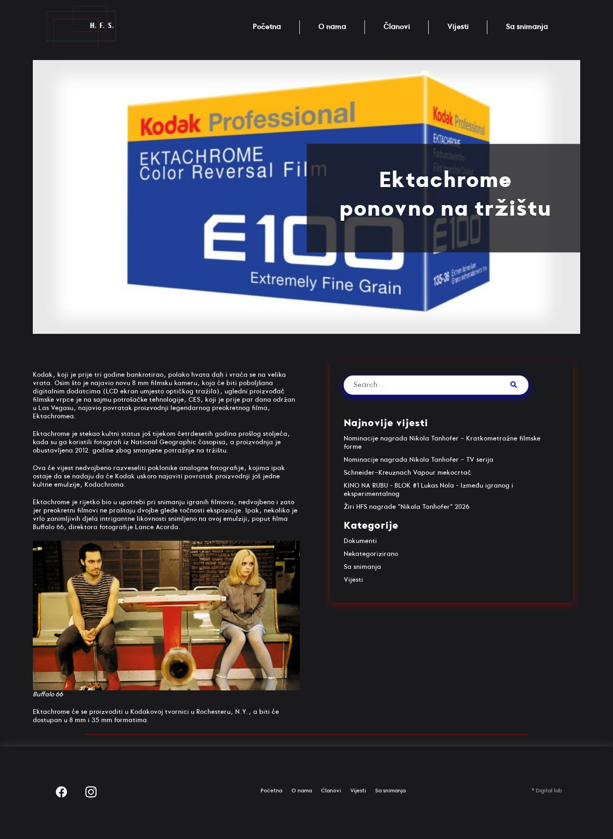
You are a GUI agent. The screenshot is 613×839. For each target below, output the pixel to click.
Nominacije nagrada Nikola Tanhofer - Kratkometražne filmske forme (442, 442)
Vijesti (457, 27)
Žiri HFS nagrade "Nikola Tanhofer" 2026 (406, 506)
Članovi (396, 27)
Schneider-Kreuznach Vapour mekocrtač (407, 472)
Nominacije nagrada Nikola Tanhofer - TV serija (418, 459)
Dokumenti (360, 540)
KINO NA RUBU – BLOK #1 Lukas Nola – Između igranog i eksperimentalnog (428, 489)
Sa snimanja (527, 27)
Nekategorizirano (371, 553)
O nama (332, 27)
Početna (267, 27)
